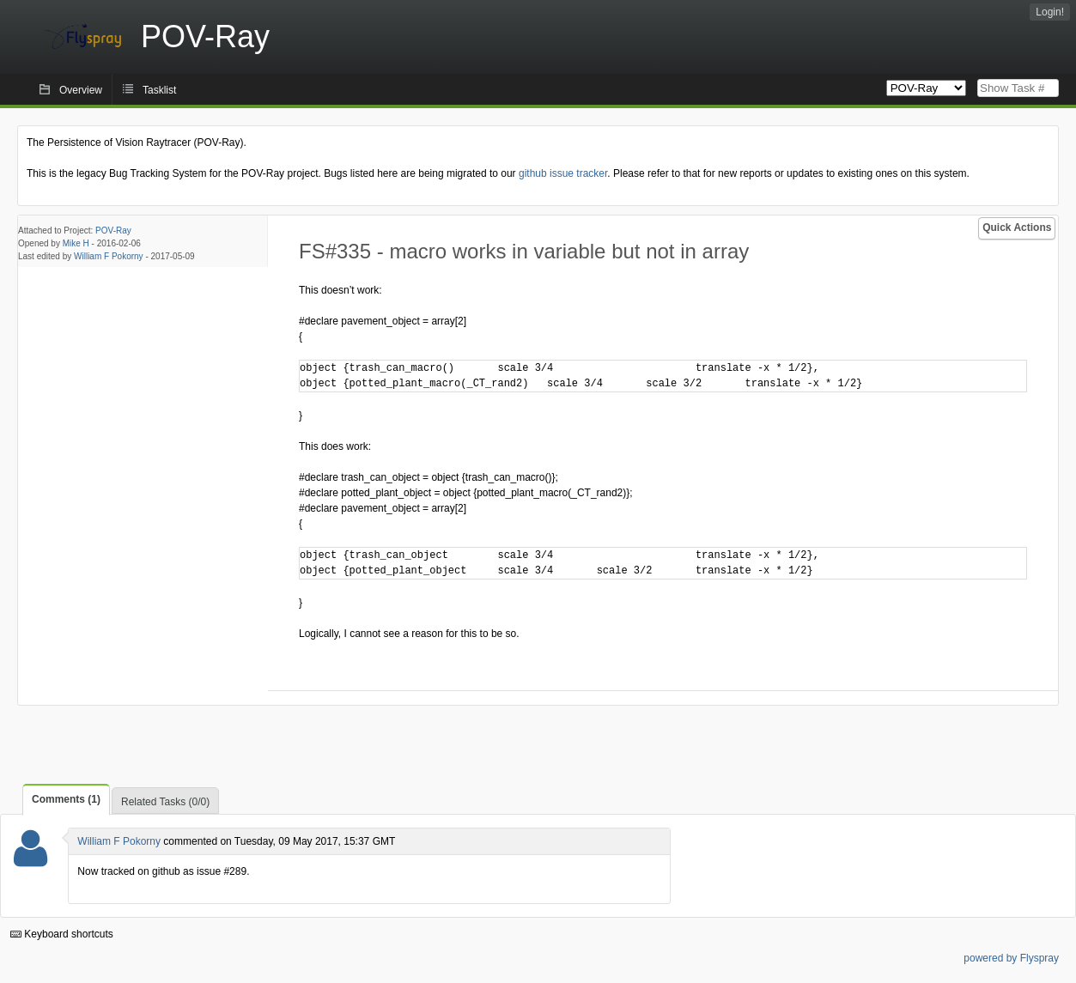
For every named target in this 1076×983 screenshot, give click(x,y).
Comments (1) (66, 799)
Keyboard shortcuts (61, 934)
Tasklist (159, 90)
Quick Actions (1016, 227)
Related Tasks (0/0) (165, 802)
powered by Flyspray (1011, 958)
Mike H (76, 243)
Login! (1050, 12)
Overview (80, 90)
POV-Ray (113, 230)
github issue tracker (563, 173)
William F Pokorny (108, 256)
